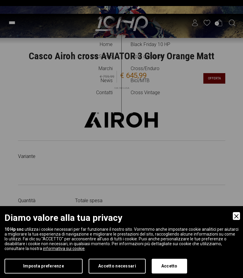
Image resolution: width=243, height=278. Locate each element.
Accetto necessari (117, 266)
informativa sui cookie (64, 248)
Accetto (169, 266)
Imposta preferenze (43, 266)
